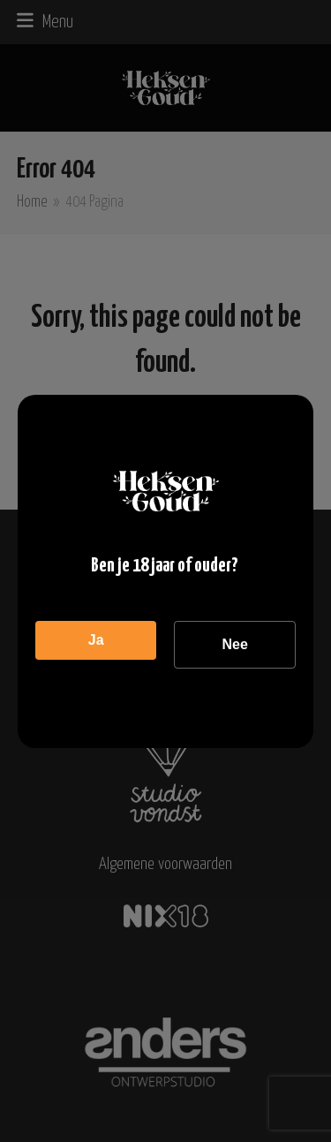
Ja (96, 639)
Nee (234, 644)
